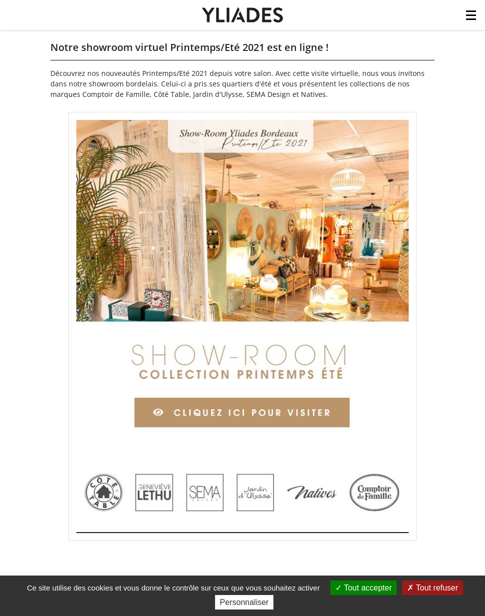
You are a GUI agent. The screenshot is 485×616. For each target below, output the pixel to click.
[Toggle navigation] (471, 18)
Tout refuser (432, 588)
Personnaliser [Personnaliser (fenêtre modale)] (244, 602)
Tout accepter (363, 588)
